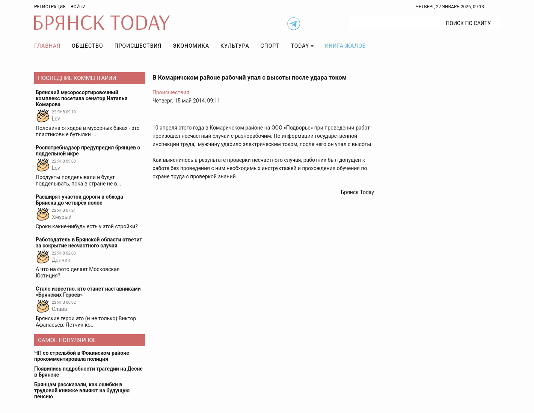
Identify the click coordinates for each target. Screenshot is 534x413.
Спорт (270, 46)
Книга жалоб (345, 46)
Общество (87, 46)
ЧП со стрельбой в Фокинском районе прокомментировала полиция (81, 356)
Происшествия (138, 46)
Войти (78, 6)
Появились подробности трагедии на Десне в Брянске (88, 372)
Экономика (191, 46)
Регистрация (50, 6)
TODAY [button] (300, 46)
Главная (47, 46)
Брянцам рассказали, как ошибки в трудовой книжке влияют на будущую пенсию (82, 390)
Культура (234, 46)
